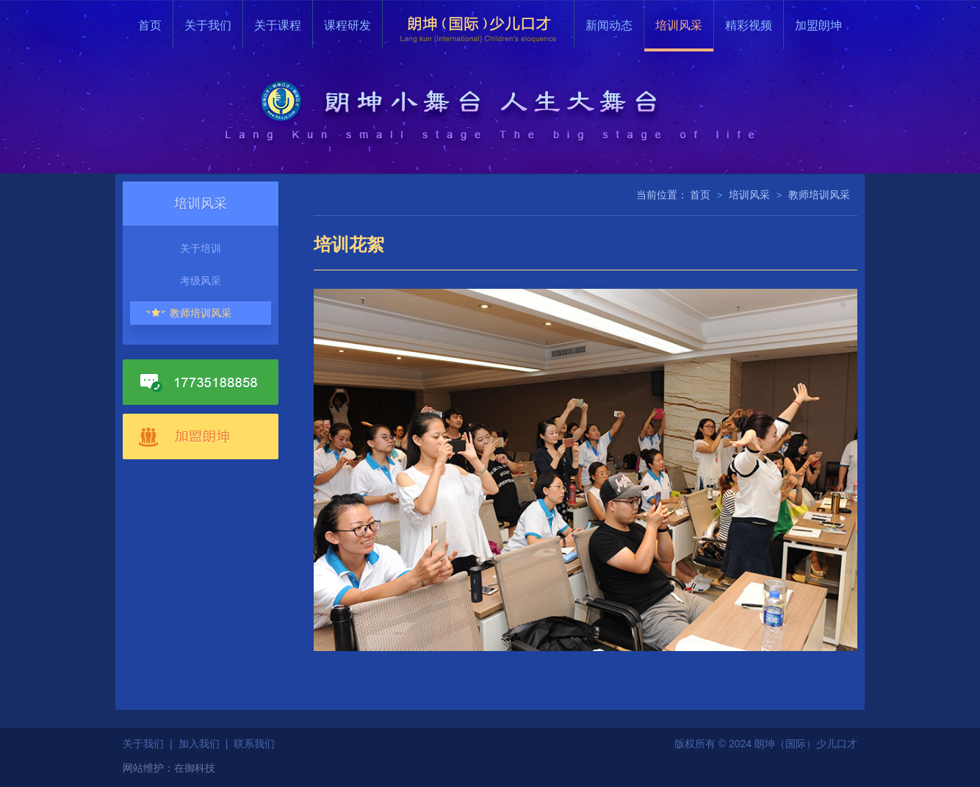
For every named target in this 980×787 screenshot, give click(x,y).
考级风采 (200, 281)
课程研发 (347, 25)
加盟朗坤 (818, 25)
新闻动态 (609, 25)
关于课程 (277, 25)
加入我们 (199, 744)
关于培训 (200, 248)
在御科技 (194, 768)
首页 (150, 25)
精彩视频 (748, 25)
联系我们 (254, 744)
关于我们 (207, 25)
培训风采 (678, 25)
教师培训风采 (200, 313)
